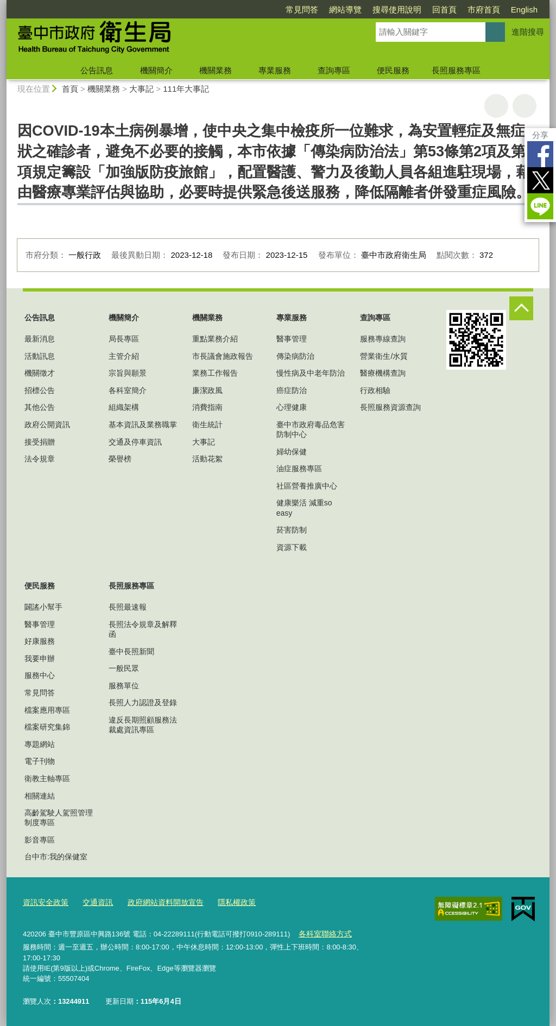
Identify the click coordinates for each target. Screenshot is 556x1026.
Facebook (540, 154)
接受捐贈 (39, 442)
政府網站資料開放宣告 (157, 902)
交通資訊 (93, 902)
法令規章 (39, 458)
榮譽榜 (120, 458)
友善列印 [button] (496, 106)
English (524, 9)
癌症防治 (291, 390)
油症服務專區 (299, 468)
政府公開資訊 (47, 424)
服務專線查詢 (383, 338)
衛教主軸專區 (47, 778)
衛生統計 (207, 424)
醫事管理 (291, 338)
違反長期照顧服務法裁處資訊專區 (143, 724)
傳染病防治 (295, 356)
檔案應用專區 (47, 710)
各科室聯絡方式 (323, 932)
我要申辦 (39, 658)
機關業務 (215, 70)
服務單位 (124, 685)
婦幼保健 (291, 451)
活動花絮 (207, 458)
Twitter (540, 180)
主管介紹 (124, 356)
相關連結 (39, 795)
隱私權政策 (224, 902)
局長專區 (124, 338)
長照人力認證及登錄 (143, 702)
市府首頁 (483, 9)
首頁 (70, 88)
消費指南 (207, 407)
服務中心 (39, 675)
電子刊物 (39, 761)
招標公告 (39, 390)
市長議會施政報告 (222, 356)
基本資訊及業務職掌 (143, 424)
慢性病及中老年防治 (310, 373)
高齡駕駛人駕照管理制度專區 (58, 817)
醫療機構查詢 (383, 373)
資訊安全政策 (44, 902)
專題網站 (39, 744)
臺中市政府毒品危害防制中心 (310, 429)
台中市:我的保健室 (55, 856)
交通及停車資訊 (135, 442)
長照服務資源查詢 (390, 407)
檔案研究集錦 (47, 727)
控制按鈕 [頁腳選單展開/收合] (521, 308)
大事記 (141, 88)
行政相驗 (375, 390)
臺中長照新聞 (131, 651)
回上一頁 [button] (524, 106)
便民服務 (393, 70)
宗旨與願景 (128, 373)
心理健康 (291, 407)
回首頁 (444, 9)
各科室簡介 (128, 390)
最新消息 (39, 338)
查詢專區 (334, 70)
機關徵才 (39, 373)
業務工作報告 (215, 373)
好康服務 (39, 641)
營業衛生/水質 (384, 356)
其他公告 (39, 407)
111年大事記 (186, 88)
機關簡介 (156, 70)
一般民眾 (124, 668)
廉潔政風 (207, 390)
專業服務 (274, 70)
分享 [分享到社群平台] (540, 135)
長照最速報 (128, 607)
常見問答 (302, 9)
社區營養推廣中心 (306, 486)
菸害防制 (291, 529)
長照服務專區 (456, 70)
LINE (540, 206)
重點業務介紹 (215, 338)
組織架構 (124, 407)
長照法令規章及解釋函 (143, 629)
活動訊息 (39, 356)
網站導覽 (345, 9)
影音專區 (39, 839)
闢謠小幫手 (43, 607)
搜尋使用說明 (396, 9)
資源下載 (291, 547)
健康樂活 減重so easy (304, 507)
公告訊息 (96, 70)
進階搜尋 (527, 31)
